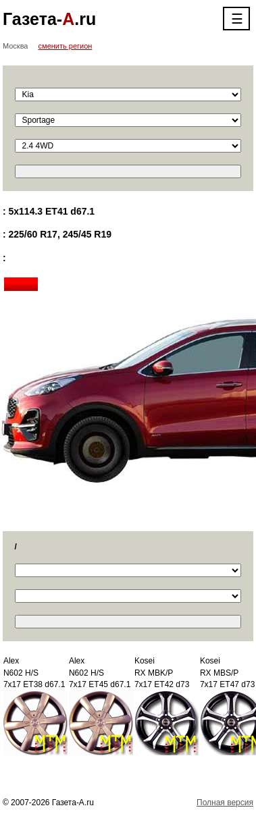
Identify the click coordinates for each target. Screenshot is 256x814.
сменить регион (66, 46)
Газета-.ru (49, 18)
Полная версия (225, 802)
